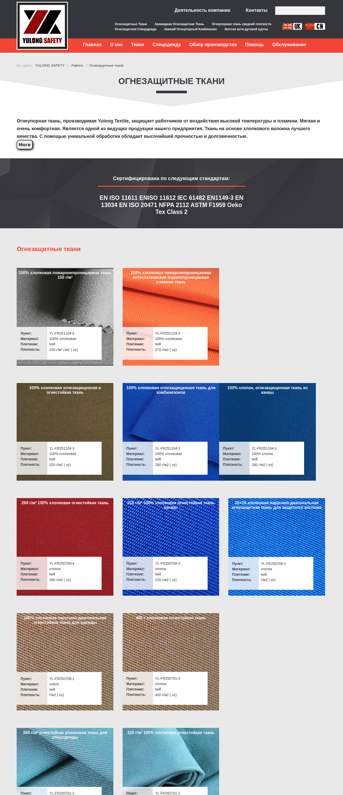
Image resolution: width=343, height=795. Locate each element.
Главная (92, 44)
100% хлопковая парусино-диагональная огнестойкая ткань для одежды (52, 523)
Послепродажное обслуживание (109, 724)
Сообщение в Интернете (288, 739)
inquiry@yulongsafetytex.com (200, 714)
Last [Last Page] (196, 642)
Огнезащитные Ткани (131, 24)
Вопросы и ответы (35, 714)
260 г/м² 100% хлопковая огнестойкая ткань (132, 397)
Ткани (137, 44)
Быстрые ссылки (40, 702)
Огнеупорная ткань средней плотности (241, 24)
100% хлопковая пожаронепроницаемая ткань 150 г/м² (52, 276)
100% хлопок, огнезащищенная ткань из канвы (52, 397)
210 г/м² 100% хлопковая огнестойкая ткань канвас (211, 397)
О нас (116, 44)
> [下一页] (320, 642)
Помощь (254, 44)
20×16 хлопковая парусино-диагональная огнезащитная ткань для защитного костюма (290, 400)
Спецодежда (167, 44)
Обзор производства (213, 44)
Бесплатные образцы (99, 733)
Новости (26, 743)
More (26, 143)
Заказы (24, 753)
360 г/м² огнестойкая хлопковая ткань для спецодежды (211, 520)
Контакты (256, 10)
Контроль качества (97, 714)
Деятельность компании (202, 10)
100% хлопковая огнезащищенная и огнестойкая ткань (211, 276)
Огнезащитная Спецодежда (135, 29)
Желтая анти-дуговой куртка (246, 29)
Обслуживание (289, 44)
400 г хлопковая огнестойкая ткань (132, 520)
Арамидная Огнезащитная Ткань (179, 24)
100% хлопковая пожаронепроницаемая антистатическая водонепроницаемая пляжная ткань (132, 281)
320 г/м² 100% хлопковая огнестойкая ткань (290, 520)
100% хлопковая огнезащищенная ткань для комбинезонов (290, 276)
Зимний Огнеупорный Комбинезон (190, 29)
